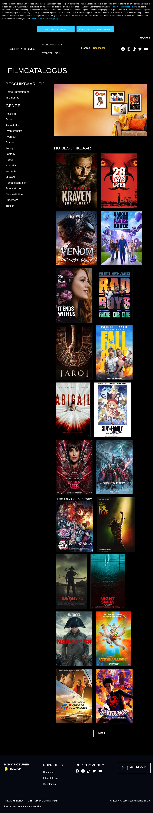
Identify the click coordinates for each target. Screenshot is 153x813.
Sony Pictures (36, 18)
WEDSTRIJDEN (51, 53)
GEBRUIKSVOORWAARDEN (43, 801)
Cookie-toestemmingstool (139, 10)
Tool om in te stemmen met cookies (22, 806)
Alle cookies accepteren (56, 29)
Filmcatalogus (50, 778)
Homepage (49, 772)
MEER (101, 733)
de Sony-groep (51, 18)
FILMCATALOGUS (52, 44)
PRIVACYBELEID (13, 801)
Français (85, 48)
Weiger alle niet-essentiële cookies (95, 29)
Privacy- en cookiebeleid (122, 7)
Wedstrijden (49, 784)
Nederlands (99, 48)
